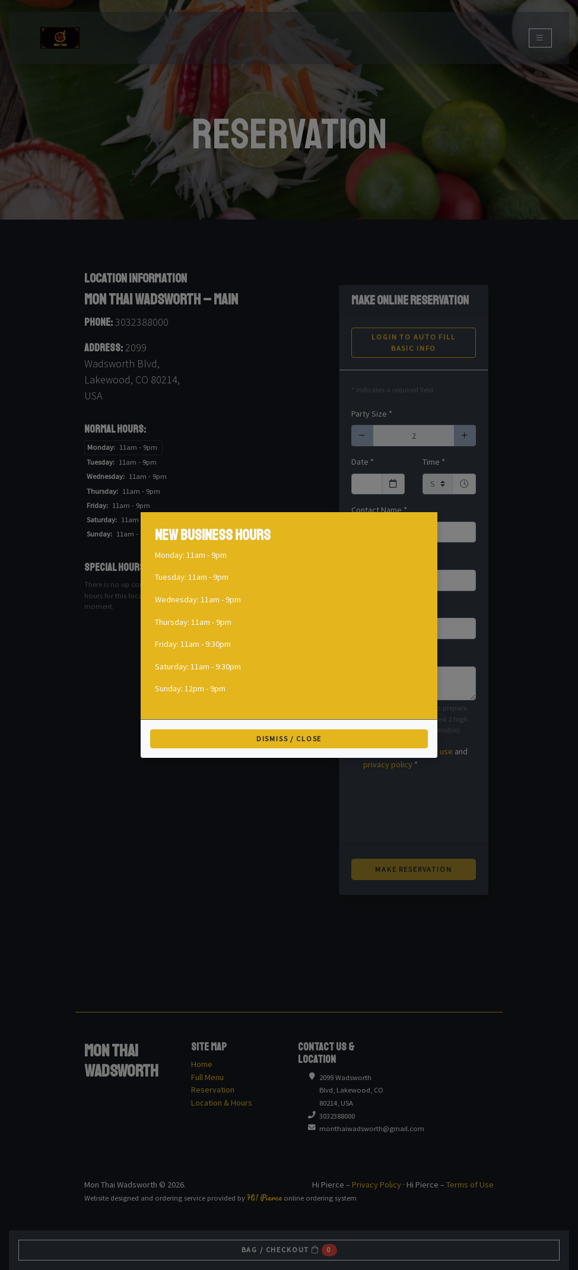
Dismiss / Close (289, 738)
